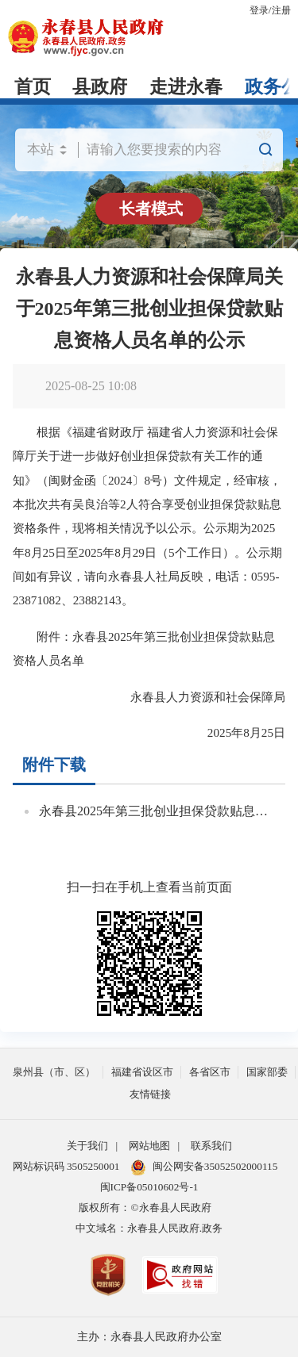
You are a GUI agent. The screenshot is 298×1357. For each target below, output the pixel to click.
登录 (259, 10)
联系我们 (211, 1146)
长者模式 (151, 208)
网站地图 (149, 1146)
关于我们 (87, 1146)
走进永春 (186, 87)
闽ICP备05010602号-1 (149, 1187)
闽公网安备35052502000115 (204, 1167)
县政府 (99, 87)
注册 (281, 10)
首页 (32, 87)
